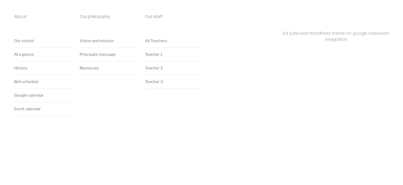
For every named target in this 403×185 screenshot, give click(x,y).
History (21, 68)
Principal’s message (98, 54)
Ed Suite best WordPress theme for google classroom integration (336, 36)
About (20, 17)
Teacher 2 (154, 68)
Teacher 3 (154, 81)
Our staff (154, 17)
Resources (89, 68)
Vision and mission (97, 41)
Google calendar (29, 95)
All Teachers (156, 41)
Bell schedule (26, 81)
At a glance (24, 54)
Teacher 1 (153, 54)
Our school (24, 41)
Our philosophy (95, 17)
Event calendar (27, 109)
